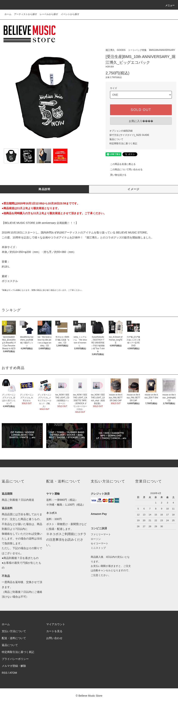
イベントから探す (70, 14)
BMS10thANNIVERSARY (162, 50)
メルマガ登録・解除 (14, 665)
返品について (116, 139)
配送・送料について (14, 638)
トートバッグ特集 (137, 50)
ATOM (13, 672)
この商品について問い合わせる (124, 169)
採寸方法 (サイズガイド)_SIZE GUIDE (129, 135)
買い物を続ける (116, 175)
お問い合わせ (54, 638)
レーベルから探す (49, 14)
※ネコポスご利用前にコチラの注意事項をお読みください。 (66, 539)
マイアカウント (55, 624)
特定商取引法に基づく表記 (123, 143)
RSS (4, 672)
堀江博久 (110, 50)
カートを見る (54, 631)
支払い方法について (14, 631)
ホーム (7, 14)
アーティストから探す (25, 14)
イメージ (133, 189)
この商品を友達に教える (121, 164)
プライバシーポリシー (15, 658)
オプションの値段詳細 (121, 130)
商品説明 (44, 189)
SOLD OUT (141, 110)
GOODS (121, 50)
